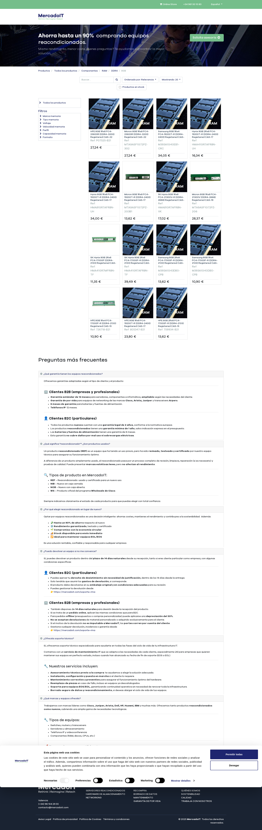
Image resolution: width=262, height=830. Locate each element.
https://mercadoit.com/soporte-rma (74, 592)
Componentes (89, 71)
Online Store (168, 4)
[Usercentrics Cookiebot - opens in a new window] (21, 823)
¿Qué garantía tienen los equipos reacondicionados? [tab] (73, 374)
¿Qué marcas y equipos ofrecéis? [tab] (62, 698)
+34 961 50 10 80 (192, 4)
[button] (140, 80)
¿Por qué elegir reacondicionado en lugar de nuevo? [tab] (72, 509)
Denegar (234, 808)
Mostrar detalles (181, 823)
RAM (104, 71)
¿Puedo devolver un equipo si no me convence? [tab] (70, 551)
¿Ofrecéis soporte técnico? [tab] (58, 638)
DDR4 (114, 71)
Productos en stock (133, 87)
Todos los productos (65, 71)
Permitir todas (234, 797)
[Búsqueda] (117, 80)
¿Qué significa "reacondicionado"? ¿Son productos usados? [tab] (76, 444)
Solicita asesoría (206, 37)
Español (215, 4)
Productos (44, 71)
